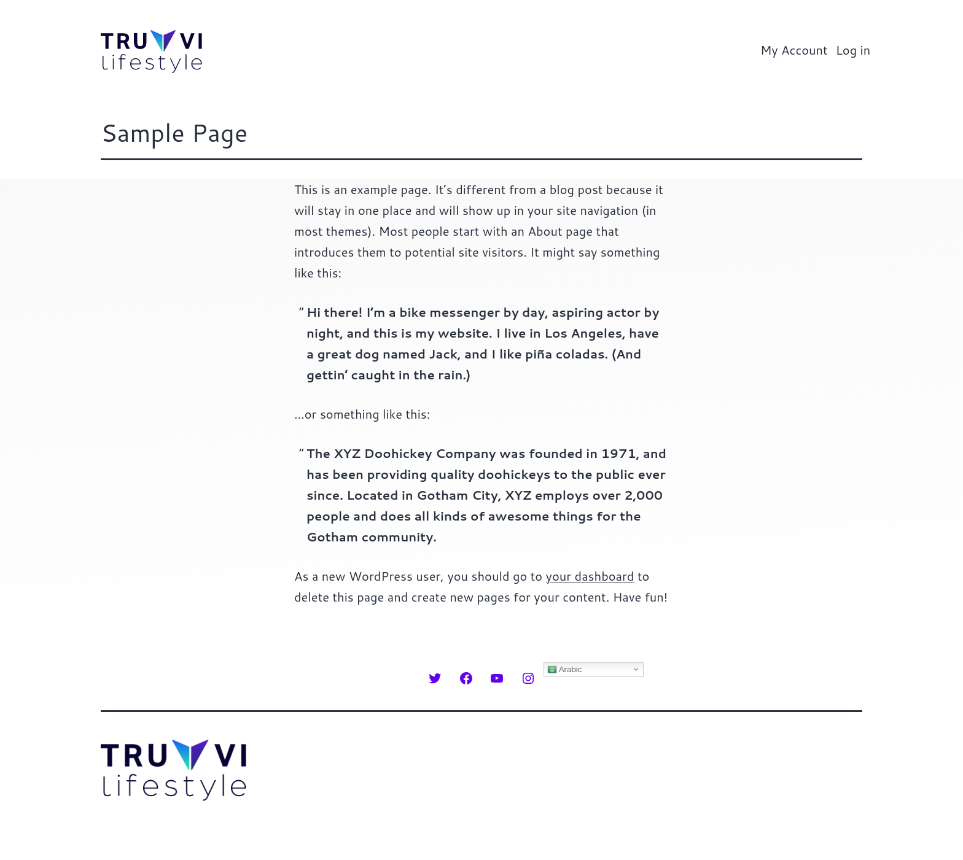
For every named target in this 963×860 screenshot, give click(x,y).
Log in (853, 49)
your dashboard (590, 575)
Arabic (564, 669)
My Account (794, 49)
